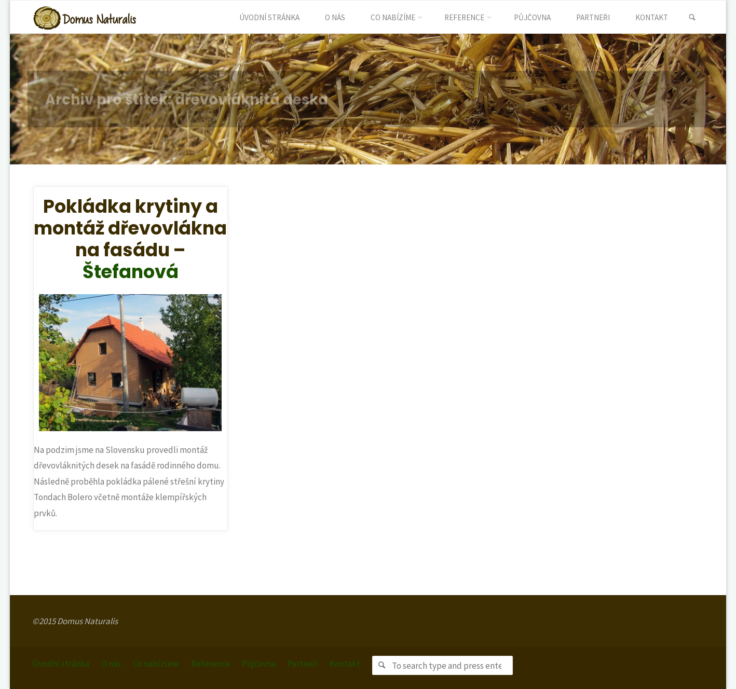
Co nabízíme (156, 663)
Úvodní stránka (60, 663)
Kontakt (345, 663)
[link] (692, 18)
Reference (210, 663)
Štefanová (131, 271)
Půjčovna (259, 663)
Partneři (303, 663)
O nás (111, 663)
